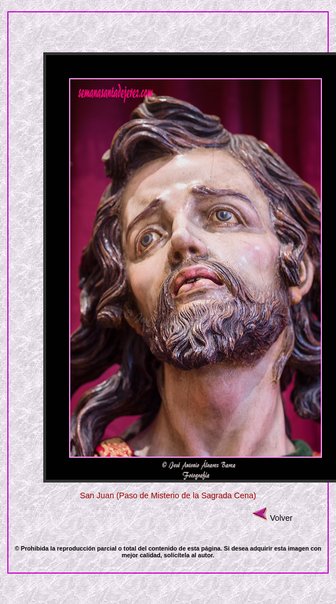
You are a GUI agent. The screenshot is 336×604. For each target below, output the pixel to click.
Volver (281, 517)
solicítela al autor (188, 555)
